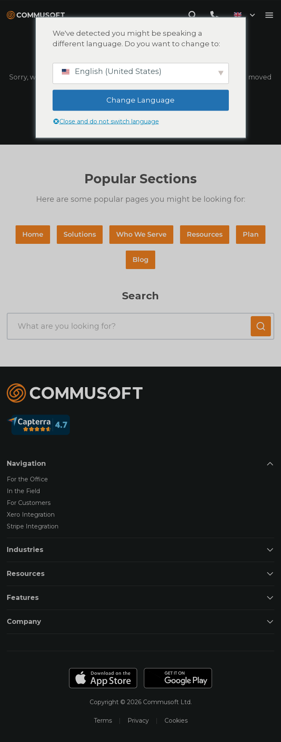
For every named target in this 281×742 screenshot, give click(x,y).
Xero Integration (31, 514)
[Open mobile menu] (269, 15)
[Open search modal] (192, 15)
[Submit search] (261, 326)
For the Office (27, 479)
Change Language (140, 99)
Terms (103, 720)
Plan (251, 234)
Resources (205, 234)
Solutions (80, 234)
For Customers (28, 503)
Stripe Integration (32, 526)
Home (32, 234)
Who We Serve (141, 234)
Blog (140, 260)
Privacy (138, 720)
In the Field (23, 491)
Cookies (176, 720)
